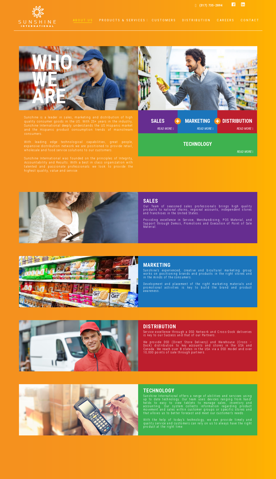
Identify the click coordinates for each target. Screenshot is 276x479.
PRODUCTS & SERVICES (122, 20)
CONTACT (250, 20)
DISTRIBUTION (196, 20)
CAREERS (225, 20)
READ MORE (164, 128)
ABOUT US (83, 20)
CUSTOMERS (164, 20)
